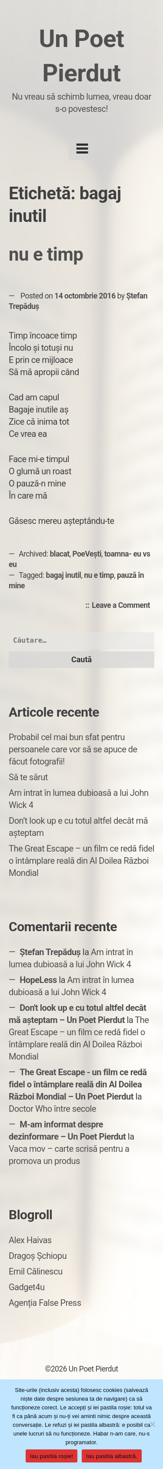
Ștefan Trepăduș (50, 952)
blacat (60, 554)
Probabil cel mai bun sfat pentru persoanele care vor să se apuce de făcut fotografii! (73, 749)
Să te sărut (28, 777)
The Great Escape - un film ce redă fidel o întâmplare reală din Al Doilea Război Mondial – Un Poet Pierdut (78, 1084)
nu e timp (46, 254)
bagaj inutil (63, 575)
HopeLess (38, 980)
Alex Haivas (30, 1240)
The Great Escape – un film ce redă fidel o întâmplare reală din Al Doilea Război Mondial (81, 860)
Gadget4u (26, 1287)
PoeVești (87, 554)
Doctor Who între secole (52, 1108)
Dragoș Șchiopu (38, 1256)
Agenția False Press (45, 1303)
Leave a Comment (123, 606)
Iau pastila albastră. (111, 1456)
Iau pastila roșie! (51, 1456)
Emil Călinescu (36, 1271)
